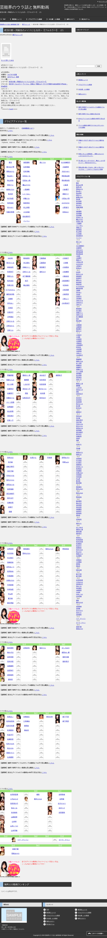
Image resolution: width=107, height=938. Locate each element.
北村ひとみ (26, 272)
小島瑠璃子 (66, 281)
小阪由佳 (66, 276)
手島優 (49, 457)
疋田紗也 (26, 648)
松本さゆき (10, 744)
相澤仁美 (79, 187)
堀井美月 (66, 661)
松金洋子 (10, 735)
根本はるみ (49, 549)
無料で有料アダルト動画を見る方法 (89, 114)
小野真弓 (66, 207)
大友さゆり (66, 171)
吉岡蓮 (61, 799)
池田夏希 (26, 162)
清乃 (26, 281)
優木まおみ (38, 799)
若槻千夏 (15, 849)
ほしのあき (66, 648)
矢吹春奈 (14, 812)
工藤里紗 (43, 263)
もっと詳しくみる (7, 60)
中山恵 (10, 594)
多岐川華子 (10, 466)
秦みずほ (10, 652)
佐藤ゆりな (10, 398)
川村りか (10, 330)
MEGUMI (49, 717)
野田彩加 (66, 549)
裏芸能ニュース (17, 19)
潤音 (26, 393)
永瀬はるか (10, 580)
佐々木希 (10, 384)
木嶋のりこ (26, 267)
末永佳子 (43, 375)
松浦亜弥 (10, 730)
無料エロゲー (71, 19)
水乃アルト (11, 77)
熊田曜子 (43, 267)
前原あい (10, 717)
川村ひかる (10, 321)
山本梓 (14, 821)
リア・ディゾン (22, 840)
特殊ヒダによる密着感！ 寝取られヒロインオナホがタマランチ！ (91, 155)
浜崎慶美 (10, 666)
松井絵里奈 (10, 721)
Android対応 (56, 84)
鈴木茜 (42, 393)
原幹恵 (10, 679)
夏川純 (10, 598)
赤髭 (17, 77)
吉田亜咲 (62, 812)
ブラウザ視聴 (47, 84)
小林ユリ (66, 299)
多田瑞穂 (10, 489)
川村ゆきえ (10, 326)
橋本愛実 (10, 648)
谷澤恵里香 (14, 794)
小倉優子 (66, 189)
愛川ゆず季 (10, 167)
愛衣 (10, 162)
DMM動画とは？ (28, 128)
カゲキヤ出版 (12, 74)
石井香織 (26, 167)
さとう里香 (10, 402)
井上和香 (26, 207)
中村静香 (10, 585)
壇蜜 (10, 512)
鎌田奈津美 (10, 294)
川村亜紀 (10, 317)
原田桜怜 (10, 675)
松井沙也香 (10, 726)
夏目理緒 (10, 603)
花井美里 (10, 657)
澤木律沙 (10, 416)
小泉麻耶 (66, 272)
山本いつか (14, 826)
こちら (10, 130)
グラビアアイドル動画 (35, 19)
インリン (26, 221)
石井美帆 (26, 171)
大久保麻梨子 (65, 162)
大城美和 (66, 167)
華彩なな (10, 276)
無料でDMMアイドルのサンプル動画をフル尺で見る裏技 (91, 108)
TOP (4, 19)
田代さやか (10, 480)
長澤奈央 (10, 571)
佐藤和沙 (10, 389)
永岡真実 (10, 549)
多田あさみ (10, 484)
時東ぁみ (66, 462)
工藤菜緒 (43, 258)
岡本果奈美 (66, 180)
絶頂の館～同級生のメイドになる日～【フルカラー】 (28, 82)
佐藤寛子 (10, 393)
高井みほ (10, 457)
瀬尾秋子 (59, 375)
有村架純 (10, 203)
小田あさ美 (66, 198)
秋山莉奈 (10, 180)
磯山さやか (26, 185)
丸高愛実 (10, 757)
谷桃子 (10, 507)
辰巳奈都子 (10, 493)
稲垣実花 (26, 203)
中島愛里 (10, 576)
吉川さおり (62, 803)
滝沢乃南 (10, 471)
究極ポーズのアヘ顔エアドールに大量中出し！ (91, 141)
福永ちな (43, 648)
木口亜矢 (26, 263)
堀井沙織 (66, 657)
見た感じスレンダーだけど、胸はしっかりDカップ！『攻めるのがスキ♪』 (91, 161)
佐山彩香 (10, 411)
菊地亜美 (26, 258)
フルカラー (18, 84)
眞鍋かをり (10, 753)
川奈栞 (10, 308)
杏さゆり (10, 207)
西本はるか (26, 553)
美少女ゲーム (86, 19)
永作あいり (10, 567)
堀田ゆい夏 (66, 652)
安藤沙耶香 (10, 212)
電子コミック (17, 35)
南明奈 (26, 726)
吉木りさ (62, 808)
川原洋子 (10, 312)
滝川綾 (10, 462)
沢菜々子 (10, 420)
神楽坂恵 (10, 267)
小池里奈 (66, 267)
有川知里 (10, 198)
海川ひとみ (10, 263)
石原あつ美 (26, 180)
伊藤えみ (26, 198)
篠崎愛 (26, 380)
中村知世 (10, 589)
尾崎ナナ (66, 194)
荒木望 (10, 194)
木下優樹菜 (26, 276)
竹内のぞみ (10, 475)
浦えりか (43, 162)
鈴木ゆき (43, 398)
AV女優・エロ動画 (54, 19)
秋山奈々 (10, 176)
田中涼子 (10, 498)
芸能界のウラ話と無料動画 (24, 7)
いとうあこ (26, 194)
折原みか (66, 212)
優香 (38, 794)
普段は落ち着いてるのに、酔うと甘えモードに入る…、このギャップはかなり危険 (91, 168)
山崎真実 (14, 817)
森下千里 (66, 717)
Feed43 (11, 109)
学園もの (39, 84)
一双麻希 (26, 189)
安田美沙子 (14, 803)
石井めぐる (26, 176)
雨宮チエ (10, 185)
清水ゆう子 (26, 389)
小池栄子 (66, 258)
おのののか (66, 203)
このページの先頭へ (97, 933)
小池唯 (65, 263)
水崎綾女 (26, 717)
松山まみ (10, 748)
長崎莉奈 (10, 562)
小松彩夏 (66, 290)
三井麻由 (26, 721)
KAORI (10, 258)
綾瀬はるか (10, 189)
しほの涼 (26, 384)
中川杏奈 (10, 553)
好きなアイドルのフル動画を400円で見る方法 (91, 119)
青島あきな (10, 171)
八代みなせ (14, 799)
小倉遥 (65, 185)
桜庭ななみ (10, 380)
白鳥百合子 (26, 398)
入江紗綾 (26, 212)
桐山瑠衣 (26, 285)
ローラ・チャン (64, 840)
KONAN (65, 285)
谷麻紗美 (10, 503)
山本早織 (14, 830)
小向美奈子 (66, 303)
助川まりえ (43, 389)
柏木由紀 (10, 281)
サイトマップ (103, 1)
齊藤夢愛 (10, 375)
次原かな (33, 457)
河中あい (10, 303)
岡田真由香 (66, 176)
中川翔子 (10, 558)
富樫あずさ (66, 457)
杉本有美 (43, 380)
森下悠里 (66, 721)
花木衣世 (10, 661)
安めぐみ (14, 808)
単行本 (11, 84)
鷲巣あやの (15, 853)
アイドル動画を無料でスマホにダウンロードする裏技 (91, 126)
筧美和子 (10, 272)
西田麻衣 (26, 549)
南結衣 (26, 730)
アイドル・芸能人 (29, 84)
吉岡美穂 (62, 794)
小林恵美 (66, 294)
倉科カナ (43, 272)
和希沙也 (10, 285)
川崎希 (10, 299)
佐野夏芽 (10, 407)
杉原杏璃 (43, 384)
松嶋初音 (10, 739)
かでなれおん (10, 290)
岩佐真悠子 (26, 216)
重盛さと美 (26, 375)
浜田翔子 (10, 670)
